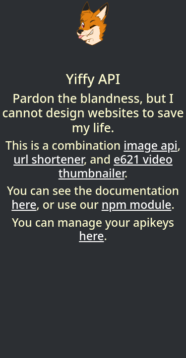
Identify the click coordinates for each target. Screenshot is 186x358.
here (23, 204)
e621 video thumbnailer (116, 166)
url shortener (48, 159)
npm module (137, 204)
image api (150, 145)
